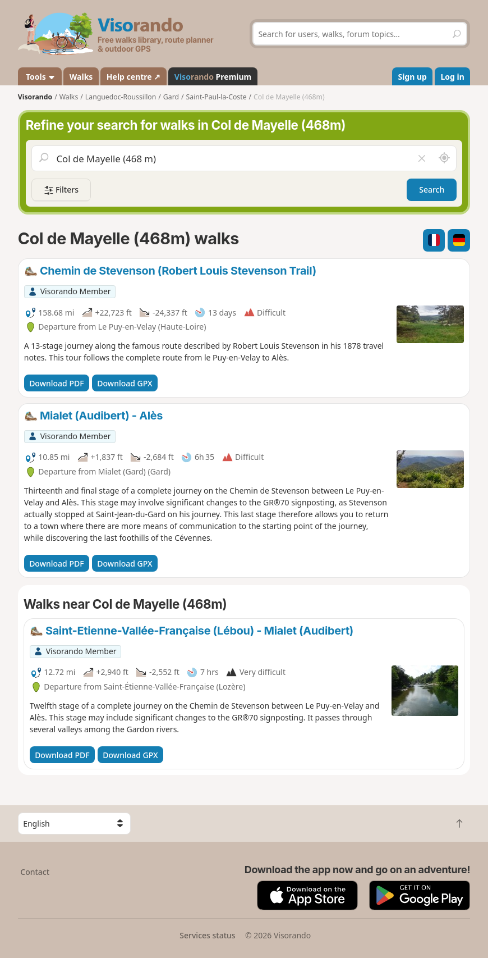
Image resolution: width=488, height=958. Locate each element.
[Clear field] (422, 158)
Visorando (35, 97)
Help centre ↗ (133, 76)
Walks (81, 76)
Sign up (412, 76)
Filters (61, 190)
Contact (34, 871)
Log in (452, 76)
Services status (207, 935)
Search (431, 189)
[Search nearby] (444, 158)
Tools (40, 76)
